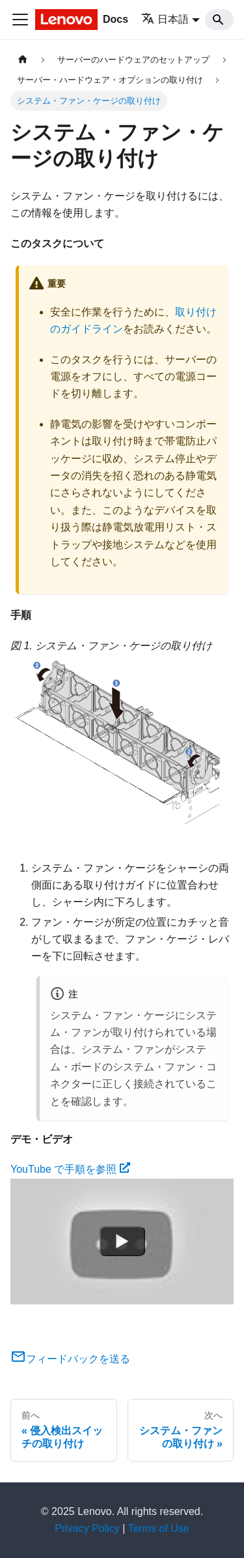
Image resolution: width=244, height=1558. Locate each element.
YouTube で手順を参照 (70, 1169)
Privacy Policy (87, 1528)
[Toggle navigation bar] (20, 19)
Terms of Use (158, 1528)
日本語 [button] (165, 19)
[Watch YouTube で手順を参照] (122, 1241)
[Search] (219, 19)
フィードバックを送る (70, 1358)
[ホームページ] (22, 60)
